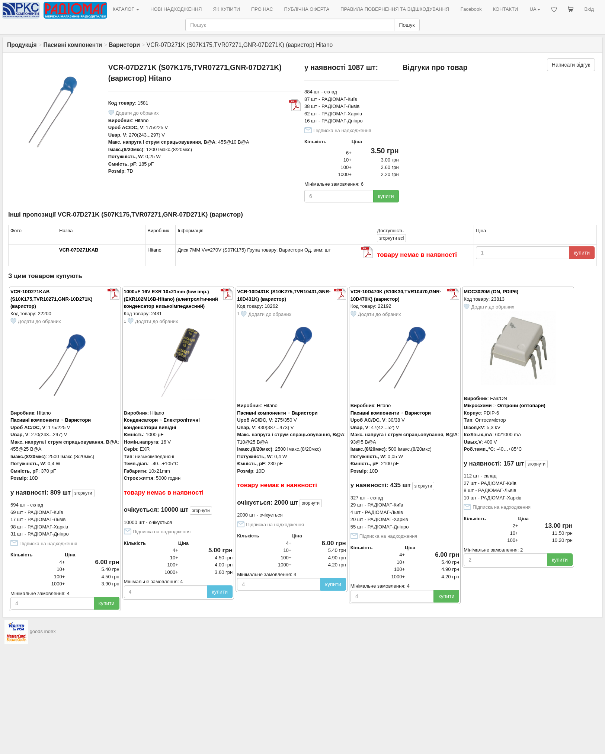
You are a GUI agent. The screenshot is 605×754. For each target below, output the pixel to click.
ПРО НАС (262, 9)
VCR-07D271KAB (78, 250)
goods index (43, 632)
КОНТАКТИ (505, 9)
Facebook (470, 9)
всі (391, 238)
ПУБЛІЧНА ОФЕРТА (307, 9)
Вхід (589, 9)
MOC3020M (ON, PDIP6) (491, 291)
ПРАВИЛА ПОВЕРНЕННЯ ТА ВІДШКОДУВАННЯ (394, 9)
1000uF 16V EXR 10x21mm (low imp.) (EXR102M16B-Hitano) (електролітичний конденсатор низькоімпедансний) (171, 299)
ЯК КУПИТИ (226, 9)
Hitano (142, 120)
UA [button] (534, 9)
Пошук (406, 25)
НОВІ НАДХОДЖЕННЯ (176, 9)
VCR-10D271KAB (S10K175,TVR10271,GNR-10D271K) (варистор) (51, 299)
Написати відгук (571, 65)
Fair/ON (498, 398)
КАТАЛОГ (126, 9)
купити (386, 196)
